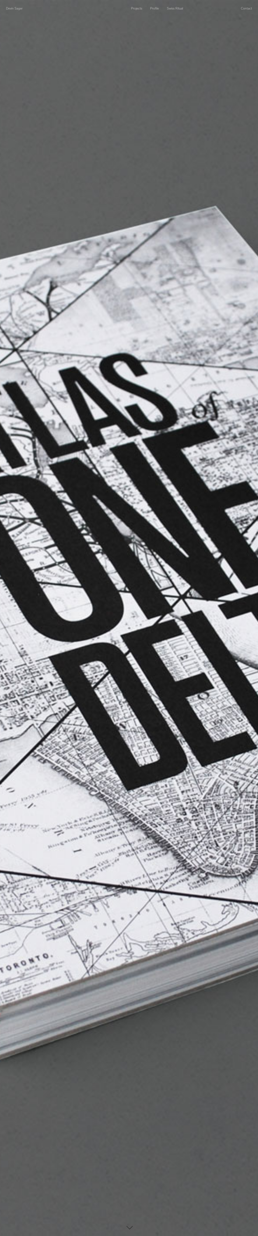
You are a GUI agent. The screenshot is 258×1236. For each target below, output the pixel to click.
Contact (246, 8)
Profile (154, 8)
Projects (136, 8)
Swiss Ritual (175, 8)
